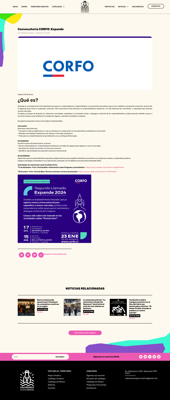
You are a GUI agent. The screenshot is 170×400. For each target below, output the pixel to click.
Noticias (123, 7)
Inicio (15, 7)
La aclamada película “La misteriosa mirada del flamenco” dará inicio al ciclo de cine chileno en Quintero (94, 304)
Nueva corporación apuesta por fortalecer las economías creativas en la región (48, 303)
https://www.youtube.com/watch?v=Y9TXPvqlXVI (97, 172)
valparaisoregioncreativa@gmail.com (141, 378)
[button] (21, 255)
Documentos (138, 7)
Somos (24, 7)
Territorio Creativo (40, 7)
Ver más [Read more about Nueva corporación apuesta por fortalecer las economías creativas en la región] (40, 312)
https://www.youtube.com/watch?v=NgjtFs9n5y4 (105, 167)
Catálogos (58, 7)
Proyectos (110, 7)
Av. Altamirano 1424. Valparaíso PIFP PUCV (141, 372)
